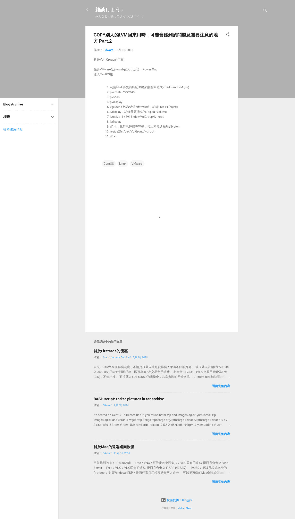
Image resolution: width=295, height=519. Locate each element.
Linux (122, 163)
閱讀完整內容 (221, 386)
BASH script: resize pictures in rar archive (129, 399)
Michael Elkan (185, 508)
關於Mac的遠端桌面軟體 (114, 447)
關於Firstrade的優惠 (111, 351)
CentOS (109, 163)
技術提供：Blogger (176, 500)
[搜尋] (265, 11)
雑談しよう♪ (109, 10)
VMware (137, 163)
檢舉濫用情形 (13, 129)
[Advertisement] (255, 87)
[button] (227, 35)
